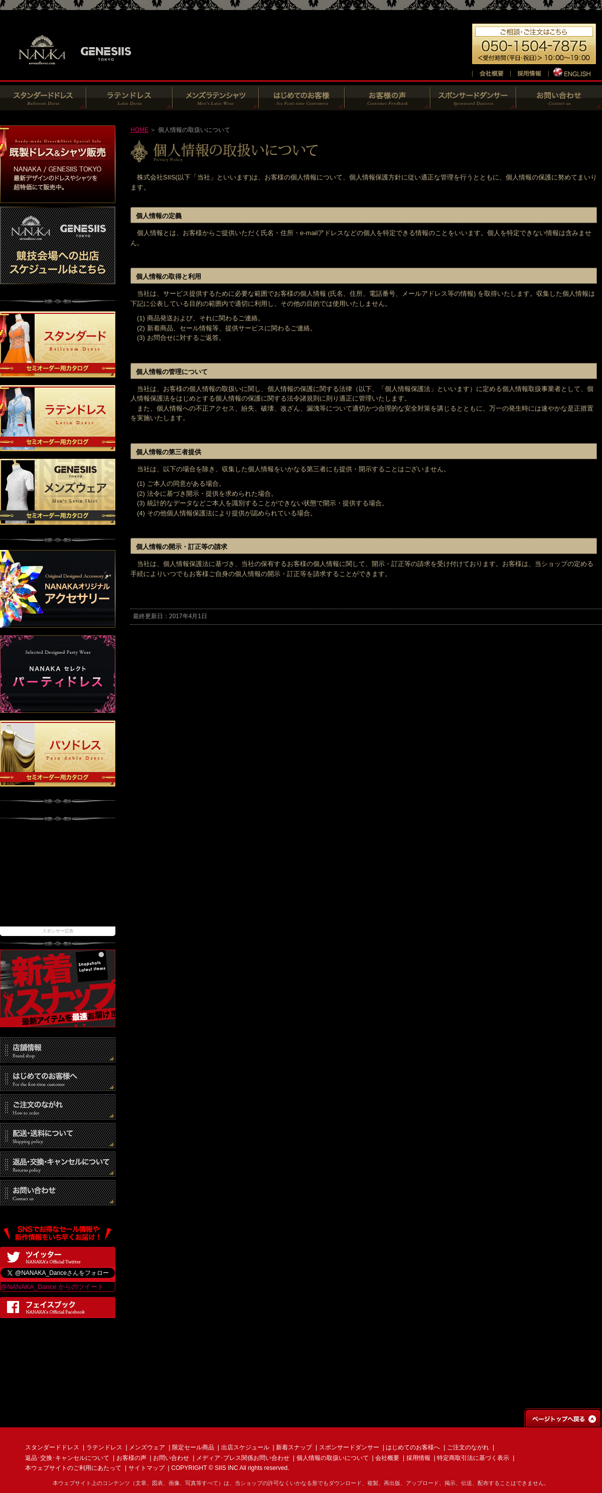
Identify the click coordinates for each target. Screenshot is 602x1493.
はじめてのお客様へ (413, 1447)
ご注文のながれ (468, 1447)
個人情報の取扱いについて (332, 1457)
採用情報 (418, 1457)
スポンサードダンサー (349, 1447)
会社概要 (387, 1457)
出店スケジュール (245, 1447)
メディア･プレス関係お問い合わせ (242, 1457)
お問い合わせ (171, 1457)
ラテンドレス (104, 1447)
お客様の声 (131, 1457)
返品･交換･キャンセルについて (67, 1457)
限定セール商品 (193, 1447)
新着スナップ (294, 1447)
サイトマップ (146, 1467)
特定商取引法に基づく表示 (473, 1457)
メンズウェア (147, 1447)
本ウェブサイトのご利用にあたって (73, 1467)
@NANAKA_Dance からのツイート (52, 1286)
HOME (139, 129)
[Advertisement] (57, 878)
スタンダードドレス (52, 1447)
